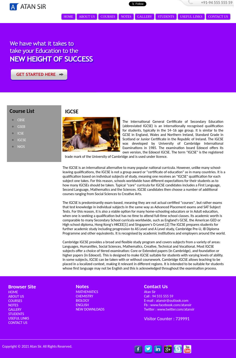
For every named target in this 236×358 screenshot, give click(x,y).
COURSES (108, 16)
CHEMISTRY (84, 296)
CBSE (21, 120)
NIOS (21, 146)
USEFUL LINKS (191, 16)
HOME (68, 16)
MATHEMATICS (87, 292)
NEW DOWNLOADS (90, 309)
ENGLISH (82, 305)
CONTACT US (218, 16)
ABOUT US (87, 16)
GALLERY (144, 16)
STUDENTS (166, 16)
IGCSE (21, 140)
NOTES (126, 16)
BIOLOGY (82, 300)
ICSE (20, 133)
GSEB (21, 126)
